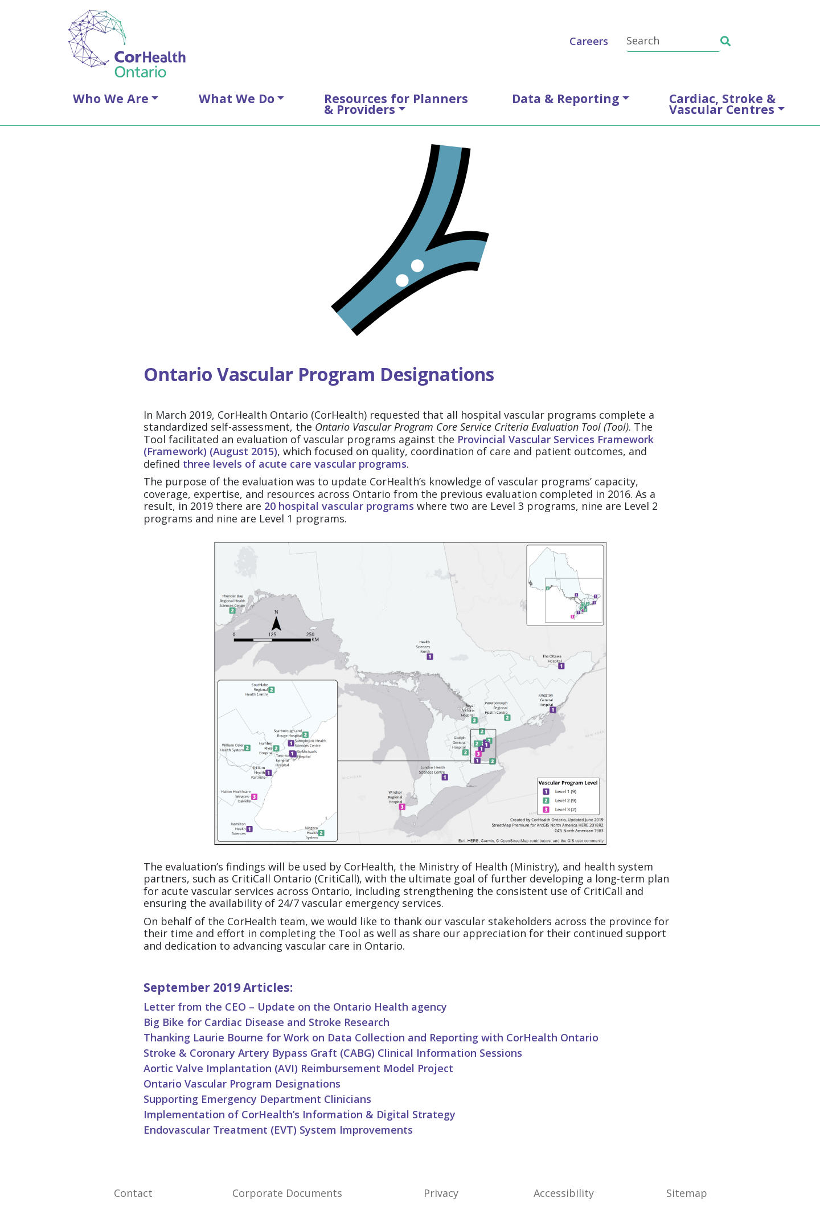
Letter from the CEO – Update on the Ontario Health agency (295, 1006)
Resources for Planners (396, 103)
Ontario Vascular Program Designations (242, 1083)
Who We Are (111, 98)
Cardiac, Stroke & (722, 103)
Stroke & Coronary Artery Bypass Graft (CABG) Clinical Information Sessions (333, 1053)
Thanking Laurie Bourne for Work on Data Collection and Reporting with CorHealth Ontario (371, 1037)
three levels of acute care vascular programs (295, 464)
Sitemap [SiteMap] (686, 1193)
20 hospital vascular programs (339, 506)
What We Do (236, 98)
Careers (588, 41)
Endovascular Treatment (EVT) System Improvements (278, 1130)
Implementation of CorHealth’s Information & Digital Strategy (300, 1114)
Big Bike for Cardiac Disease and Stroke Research (267, 1022)
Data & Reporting (566, 98)
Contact (133, 1193)
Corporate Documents (287, 1193)
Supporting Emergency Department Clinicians (257, 1099)
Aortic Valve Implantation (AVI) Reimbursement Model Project (298, 1068)
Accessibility (564, 1193)
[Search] (673, 41)
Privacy (441, 1193)
